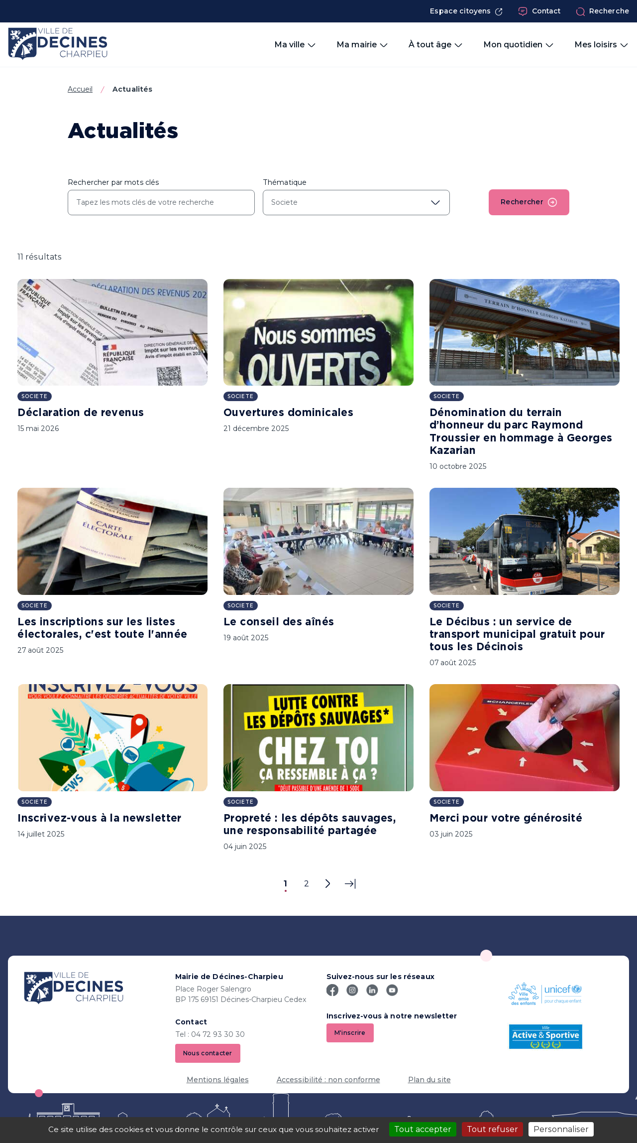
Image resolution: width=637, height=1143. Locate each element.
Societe (34, 396)
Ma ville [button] (295, 45)
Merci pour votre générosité (505, 818)
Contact (539, 11)
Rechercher (528, 202)
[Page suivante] (327, 884)
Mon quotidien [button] (518, 45)
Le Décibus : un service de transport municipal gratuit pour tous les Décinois (517, 635)
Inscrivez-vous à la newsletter (99, 818)
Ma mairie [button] (362, 45)
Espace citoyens (466, 11)
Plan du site (429, 1080)
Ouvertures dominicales (288, 413)
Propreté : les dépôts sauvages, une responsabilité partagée (309, 825)
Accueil (80, 89)
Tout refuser (492, 1129)
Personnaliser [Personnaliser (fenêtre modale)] (561, 1129)
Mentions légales (218, 1080)
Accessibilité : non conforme (328, 1080)
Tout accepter (422, 1129)
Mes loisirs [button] (601, 45)
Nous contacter (207, 1053)
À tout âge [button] (436, 45)
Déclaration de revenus (80, 413)
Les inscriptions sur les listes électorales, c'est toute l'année (102, 628)
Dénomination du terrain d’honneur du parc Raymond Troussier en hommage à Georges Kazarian (521, 432)
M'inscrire (350, 1032)
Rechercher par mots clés (113, 182)
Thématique (285, 182)
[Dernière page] (350, 884)
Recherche (602, 11)
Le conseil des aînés (278, 622)
